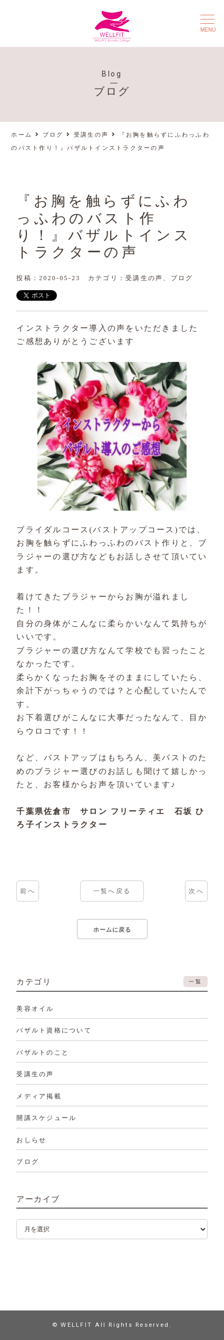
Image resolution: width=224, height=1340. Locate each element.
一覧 (195, 981)
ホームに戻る (112, 929)
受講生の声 (144, 278)
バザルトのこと (42, 1052)
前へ (27, 891)
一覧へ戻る (112, 891)
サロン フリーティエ (122, 811)
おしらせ (31, 1140)
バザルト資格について (54, 1030)
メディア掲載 (39, 1096)
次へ (196, 891)
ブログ (182, 278)
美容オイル (35, 1008)
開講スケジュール (46, 1118)
